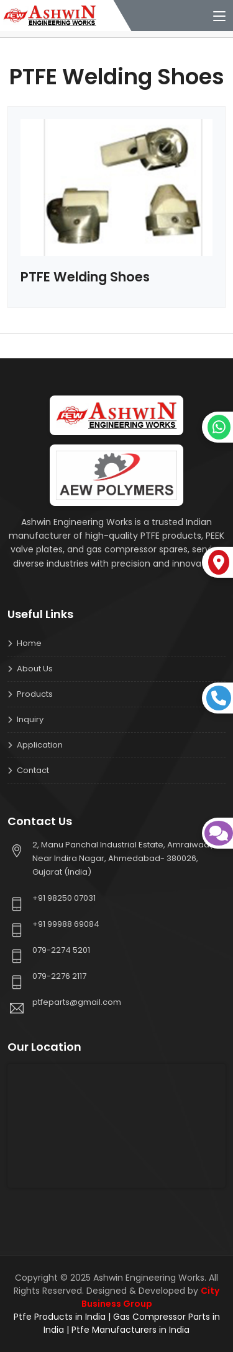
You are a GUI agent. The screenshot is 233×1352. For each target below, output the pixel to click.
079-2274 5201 (61, 950)
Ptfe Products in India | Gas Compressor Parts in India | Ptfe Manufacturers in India (117, 1323)
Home (29, 643)
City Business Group (150, 1297)
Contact (33, 770)
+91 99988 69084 (65, 924)
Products (35, 694)
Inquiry (30, 719)
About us (35, 668)
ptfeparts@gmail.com (76, 1002)
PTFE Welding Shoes (85, 277)
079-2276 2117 (59, 976)
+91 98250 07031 (64, 898)
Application (40, 745)
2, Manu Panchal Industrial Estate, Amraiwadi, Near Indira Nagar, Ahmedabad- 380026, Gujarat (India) (122, 858)
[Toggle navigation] (219, 16)
